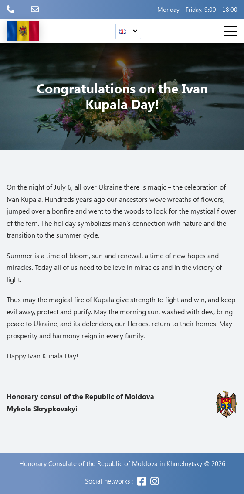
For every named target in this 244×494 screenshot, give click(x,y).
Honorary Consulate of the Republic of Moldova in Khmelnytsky (110, 464)
